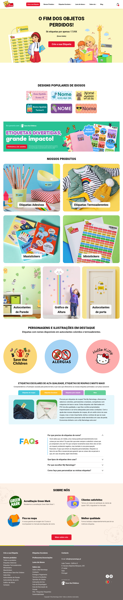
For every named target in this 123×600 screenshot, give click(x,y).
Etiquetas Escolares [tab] (51, 393)
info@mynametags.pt (73, 559)
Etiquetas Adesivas (9, 563)
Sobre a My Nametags (40, 570)
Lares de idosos (80, 4)
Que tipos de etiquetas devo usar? (62, 459)
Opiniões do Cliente (39, 579)
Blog (101, 4)
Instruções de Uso (38, 582)
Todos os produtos (9, 560)
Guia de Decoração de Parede (39, 588)
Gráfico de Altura (9, 582)
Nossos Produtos (49, 4)
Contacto (35, 572)
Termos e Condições (39, 577)
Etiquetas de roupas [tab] (28, 393)
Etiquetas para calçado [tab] (73, 393)
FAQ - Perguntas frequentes (41, 592)
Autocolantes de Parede (11, 577)
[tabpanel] (61, 409)
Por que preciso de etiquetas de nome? (64, 435)
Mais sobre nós (61, 537)
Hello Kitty (6, 575)
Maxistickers (7, 570)
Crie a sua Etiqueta (33, 4)
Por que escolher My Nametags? (61, 465)
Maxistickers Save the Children (13, 572)
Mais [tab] (95, 393)
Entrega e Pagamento (39, 575)
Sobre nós (93, 4)
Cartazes (6, 585)
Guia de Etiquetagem (39, 584)
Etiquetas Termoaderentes (12, 565)
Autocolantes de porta (11, 580)
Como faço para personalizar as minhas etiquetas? (69, 470)
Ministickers (7, 568)
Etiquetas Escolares (65, 4)
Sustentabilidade (38, 594)
